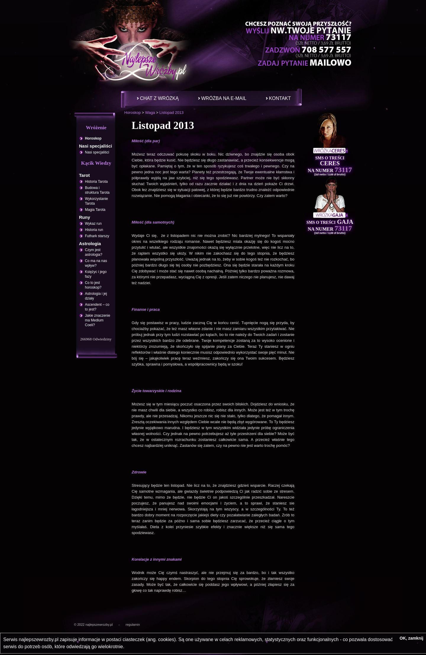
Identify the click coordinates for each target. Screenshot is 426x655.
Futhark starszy (97, 236)
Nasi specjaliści (97, 152)
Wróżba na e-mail (223, 98)
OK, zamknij (411, 638)
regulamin (133, 624)
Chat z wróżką (159, 98)
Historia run (94, 230)
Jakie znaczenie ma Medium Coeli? (97, 320)
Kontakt (280, 98)
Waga (150, 112)
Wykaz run (93, 223)
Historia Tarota (96, 181)
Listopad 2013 (171, 112)
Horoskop (132, 112)
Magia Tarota (95, 210)
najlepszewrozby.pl (99, 624)
